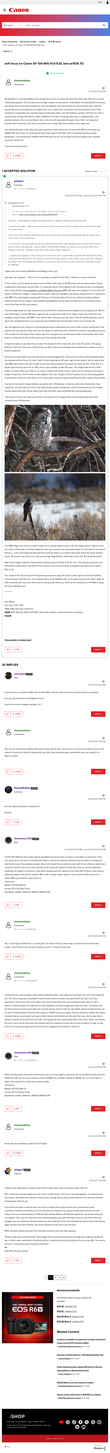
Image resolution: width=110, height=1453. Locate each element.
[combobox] (65, 25)
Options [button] (7, 51)
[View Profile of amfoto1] (18, 181)
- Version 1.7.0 (70, 1321)
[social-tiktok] (74, 1422)
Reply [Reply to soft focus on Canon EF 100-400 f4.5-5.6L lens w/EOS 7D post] (98, 156)
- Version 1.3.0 (67, 1311)
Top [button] (8, 1446)
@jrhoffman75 (13, 202)
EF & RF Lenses (54, 41)
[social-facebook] (80, 1422)
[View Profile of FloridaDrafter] (22, 788)
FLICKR (8, 615)
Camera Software (65, 1358)
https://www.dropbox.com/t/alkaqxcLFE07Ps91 (38, 214)
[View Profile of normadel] (19, 674)
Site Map (35, 1421)
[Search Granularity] (12, 25)
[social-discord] (84, 1427)
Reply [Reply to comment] (98, 649)
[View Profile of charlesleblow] (22, 80)
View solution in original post (18, 639)
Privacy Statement (21, 1421)
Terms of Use (10, 1421)
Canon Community (18, 10)
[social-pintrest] (99, 1422)
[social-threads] (93, 1422)
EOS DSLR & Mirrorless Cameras (70, 1346)
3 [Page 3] (59, 1277)
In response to (25, 189)
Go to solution (57, 73)
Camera (42, 41)
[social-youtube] (61, 1422)
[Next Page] (64, 1277)
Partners (42, 1421)
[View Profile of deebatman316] (22, 838)
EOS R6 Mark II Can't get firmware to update (75, 1382)
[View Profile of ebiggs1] (18, 1170)
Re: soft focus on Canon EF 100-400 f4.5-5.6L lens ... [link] (25, 45)
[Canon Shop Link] (16, 1416)
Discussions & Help (28, 41)
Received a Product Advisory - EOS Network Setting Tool (80, 1355)
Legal (29, 1421)
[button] (8, 155)
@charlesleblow (18, 206)
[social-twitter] (87, 1422)
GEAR (7, 612)
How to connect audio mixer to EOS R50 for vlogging (79, 1394)
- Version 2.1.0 (67, 1306)
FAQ (100, 2)
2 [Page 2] (55, 1277)
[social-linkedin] (77, 1427)
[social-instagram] (68, 1422)
